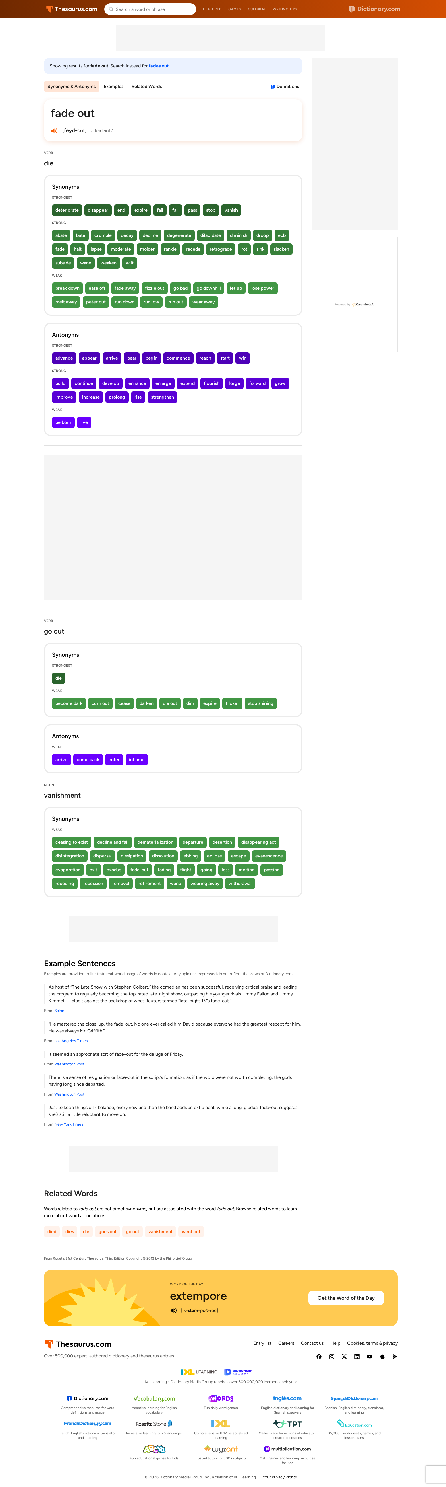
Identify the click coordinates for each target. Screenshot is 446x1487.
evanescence (269, 856)
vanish (231, 210)
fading (164, 869)
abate (61, 235)
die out (170, 703)
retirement (149, 883)
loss (225, 869)
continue (84, 383)
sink (260, 249)
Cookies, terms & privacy (372, 1343)
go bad (180, 288)
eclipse (214, 856)
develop (110, 383)
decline (150, 235)
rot (244, 249)
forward (257, 383)
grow (280, 383)
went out (191, 1231)
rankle (170, 249)
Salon (59, 1010)
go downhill (209, 288)
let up (236, 288)
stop (210, 210)
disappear (98, 210)
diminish (238, 235)
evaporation (67, 869)
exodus (114, 869)
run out (175, 302)
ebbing (191, 856)
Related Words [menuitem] (147, 86)
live (84, 422)
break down (67, 288)
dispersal (102, 856)
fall (175, 210)
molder (147, 249)
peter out (96, 302)
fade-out (139, 869)
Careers (286, 1343)
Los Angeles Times (71, 1040)
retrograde (221, 249)
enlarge (163, 383)
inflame (136, 759)
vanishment (160, 1231)
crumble (103, 235)
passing (272, 869)
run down (124, 302)
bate (80, 235)
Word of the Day (187, 1284)
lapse (96, 249)
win (242, 358)
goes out (108, 1231)
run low (151, 302)
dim (190, 703)
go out (132, 1231)
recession (93, 883)
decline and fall (112, 842)
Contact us (312, 1343)
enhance (137, 383)
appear (89, 358)
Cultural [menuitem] (257, 9)
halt (78, 249)
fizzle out (154, 288)
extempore (198, 1296)
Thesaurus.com (72, 9)
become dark (68, 703)
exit (93, 869)
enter (114, 759)
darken (147, 703)
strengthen (162, 397)
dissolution (163, 856)
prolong (117, 397)
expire (141, 210)
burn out (100, 703)
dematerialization (155, 842)
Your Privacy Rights (280, 1477)
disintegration (69, 856)
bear (131, 358)
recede (193, 249)
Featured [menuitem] (212, 9)
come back (88, 759)
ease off (97, 288)
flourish (211, 383)
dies (69, 1231)
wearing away (204, 883)
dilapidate (210, 235)
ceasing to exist (71, 842)
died (51, 1231)
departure (193, 842)
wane (85, 263)
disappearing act (258, 842)
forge (234, 383)
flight (185, 869)
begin (151, 358)
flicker (232, 703)
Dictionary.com (374, 9)
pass (192, 210)
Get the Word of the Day (346, 1298)
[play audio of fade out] (54, 130)
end (121, 210)
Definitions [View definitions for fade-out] (288, 86)
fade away (125, 288)
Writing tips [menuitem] (285, 9)
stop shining (260, 703)
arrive (112, 358)
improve (64, 397)
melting (247, 869)
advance (64, 358)
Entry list (262, 1343)
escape (238, 856)
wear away (203, 302)
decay (127, 235)
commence (178, 358)
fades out (159, 66)
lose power (262, 288)
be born (63, 422)
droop (262, 235)
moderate (121, 249)
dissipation (132, 856)
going (206, 869)
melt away (66, 302)
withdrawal (240, 883)
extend (187, 383)
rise (138, 397)
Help (335, 1343)
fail (160, 210)
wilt (130, 263)
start (225, 358)
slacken (281, 249)
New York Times (68, 1124)
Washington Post (69, 1064)
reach (205, 358)
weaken (109, 263)
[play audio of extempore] (173, 1310)
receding (64, 883)
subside (63, 263)
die (58, 678)
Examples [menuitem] (113, 86)
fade (60, 249)
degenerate (179, 235)
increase (91, 397)
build (60, 383)
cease (124, 703)
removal (120, 883)
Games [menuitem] (234, 9)
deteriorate (67, 210)
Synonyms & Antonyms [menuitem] (71, 86)
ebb (282, 235)
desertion (222, 842)
